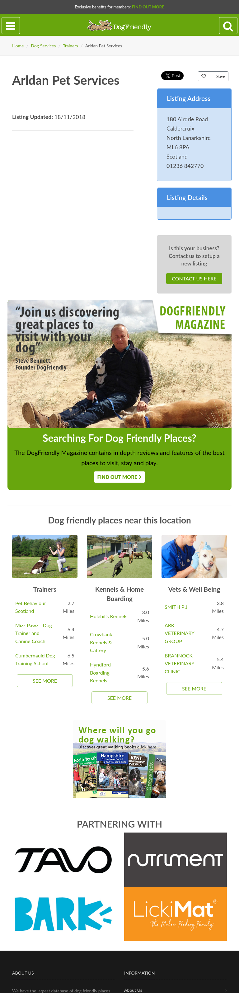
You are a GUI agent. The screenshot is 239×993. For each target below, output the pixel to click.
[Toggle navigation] (11, 25)
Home (18, 45)
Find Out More (148, 6)
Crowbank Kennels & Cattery (101, 642)
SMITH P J (176, 607)
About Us (133, 990)
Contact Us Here (194, 278)
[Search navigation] (228, 25)
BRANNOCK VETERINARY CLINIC (179, 663)
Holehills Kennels (108, 616)
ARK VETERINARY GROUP (179, 633)
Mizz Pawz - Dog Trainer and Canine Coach (33, 633)
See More (45, 681)
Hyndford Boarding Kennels (100, 672)
